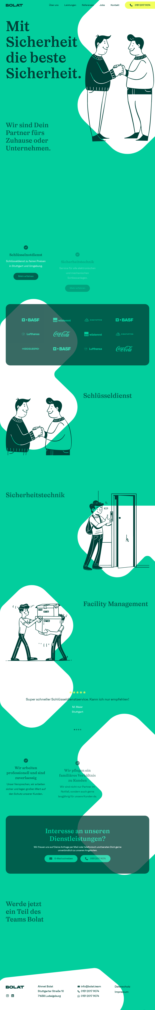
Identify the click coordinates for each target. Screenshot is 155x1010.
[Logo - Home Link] (14, 5)
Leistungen (70, 5)
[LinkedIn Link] (12, 995)
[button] (74, 729)
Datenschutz (122, 986)
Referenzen (88, 5)
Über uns (54, 5)
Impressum (122, 991)
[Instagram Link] (7, 995)
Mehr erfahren (26, 281)
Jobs (102, 5)
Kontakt (115, 5)
